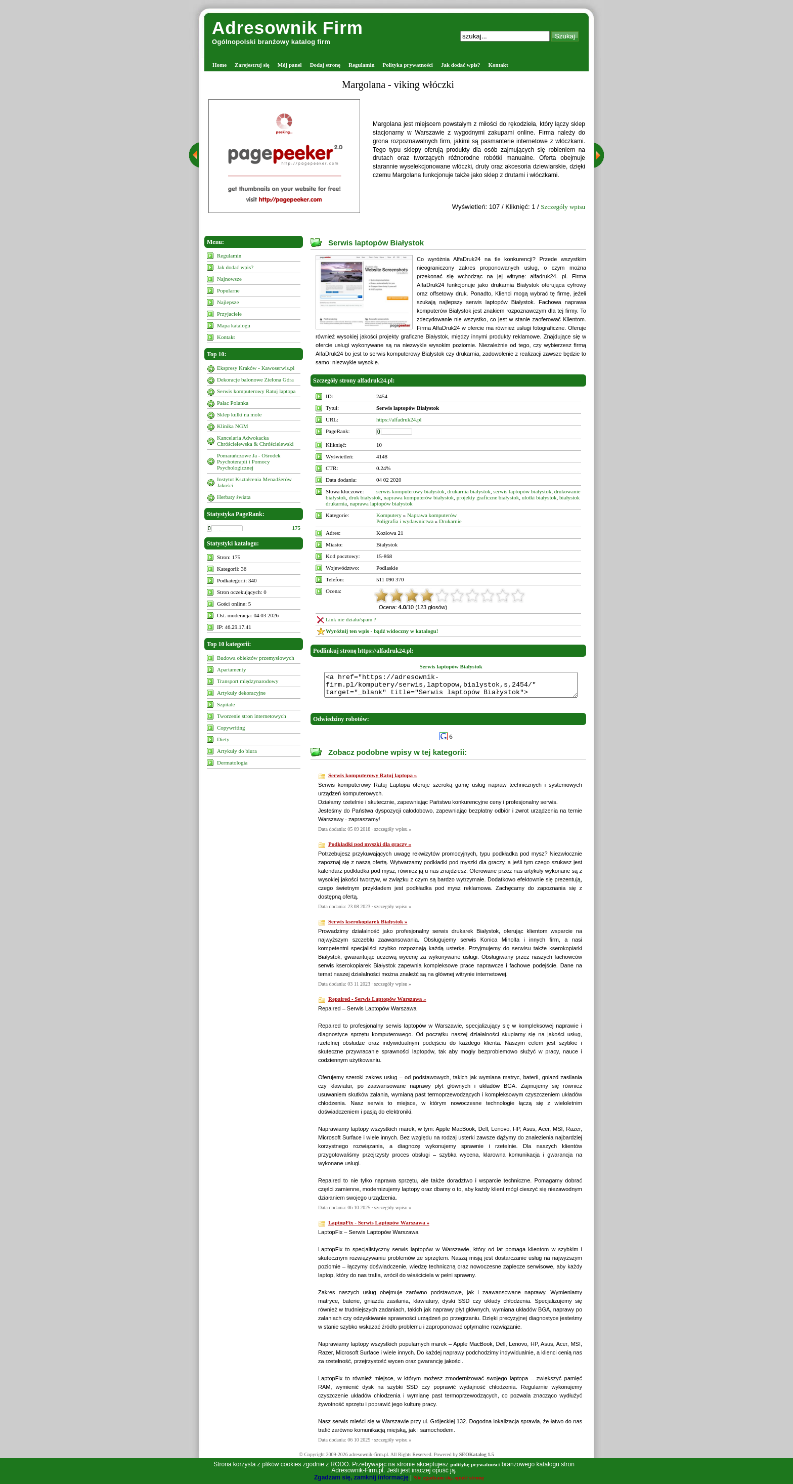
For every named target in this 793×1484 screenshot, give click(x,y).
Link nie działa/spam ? (351, 619)
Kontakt (498, 65)
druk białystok (365, 497)
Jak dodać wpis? (460, 65)
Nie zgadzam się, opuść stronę (449, 1477)
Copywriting (231, 728)
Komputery (389, 515)
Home (219, 65)
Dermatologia (232, 762)
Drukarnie (450, 521)
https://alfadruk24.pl (399, 419)
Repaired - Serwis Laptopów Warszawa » (377, 1003)
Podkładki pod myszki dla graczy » (369, 848)
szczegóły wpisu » (392, 833)
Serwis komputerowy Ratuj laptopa (256, 391)
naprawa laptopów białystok (381, 503)
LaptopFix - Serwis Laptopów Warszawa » (378, 1227)
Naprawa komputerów (432, 515)
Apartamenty (231, 669)
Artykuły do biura (237, 751)
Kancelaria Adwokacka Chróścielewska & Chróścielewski (255, 441)
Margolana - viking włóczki (398, 84)
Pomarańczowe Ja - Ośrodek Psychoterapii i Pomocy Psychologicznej (249, 461)
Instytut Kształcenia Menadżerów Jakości (254, 482)
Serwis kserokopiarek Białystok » (367, 926)
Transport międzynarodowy (248, 681)
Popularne (228, 290)
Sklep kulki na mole (239, 414)
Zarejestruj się (252, 65)
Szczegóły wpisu (563, 206)
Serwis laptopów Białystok (376, 242)
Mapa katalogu (233, 325)
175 (296, 528)
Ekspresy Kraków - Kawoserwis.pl (255, 368)
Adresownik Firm (287, 27)
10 (517, 595)
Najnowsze (229, 279)
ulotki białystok (539, 497)
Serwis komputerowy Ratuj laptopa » (372, 780)
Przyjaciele (229, 314)
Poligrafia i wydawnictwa (404, 521)
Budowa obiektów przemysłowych (255, 658)
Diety (223, 739)
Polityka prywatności (408, 65)
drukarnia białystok (469, 491)
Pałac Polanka (232, 403)
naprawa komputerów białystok (419, 497)
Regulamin (361, 65)
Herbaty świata (233, 497)
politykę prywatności (475, 1464)
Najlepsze (228, 302)
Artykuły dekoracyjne (241, 693)
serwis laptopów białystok (522, 491)
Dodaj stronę (325, 65)
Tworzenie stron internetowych (251, 716)
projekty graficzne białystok (488, 497)
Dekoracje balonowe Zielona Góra (255, 379)
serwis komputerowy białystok (410, 491)
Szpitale (226, 704)
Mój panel (290, 65)
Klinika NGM (232, 426)
